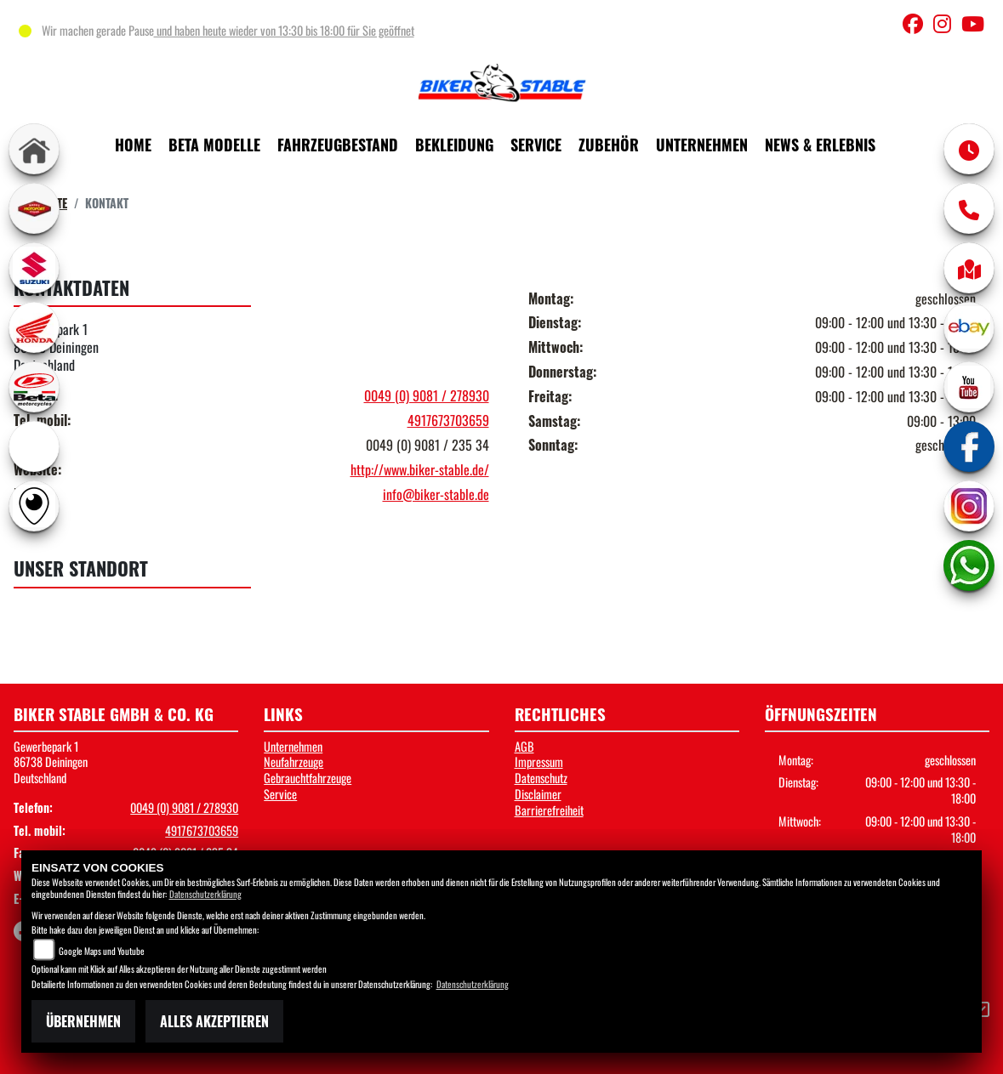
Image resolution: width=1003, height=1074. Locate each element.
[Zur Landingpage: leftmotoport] (34, 208)
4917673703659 (448, 420)
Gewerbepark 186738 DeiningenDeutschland (51, 762)
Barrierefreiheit (549, 810)
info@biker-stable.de (436, 494)
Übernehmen (83, 1021)
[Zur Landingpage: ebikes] (34, 446)
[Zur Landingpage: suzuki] (34, 267)
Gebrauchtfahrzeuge (307, 778)
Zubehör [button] (608, 145)
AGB (524, 746)
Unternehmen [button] (702, 145)
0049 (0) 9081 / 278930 (426, 395)
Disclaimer (538, 794)
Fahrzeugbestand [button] (337, 145)
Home (133, 145)
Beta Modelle (214, 145)
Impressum (539, 761)
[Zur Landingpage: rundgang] (34, 505)
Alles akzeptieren (214, 1021)
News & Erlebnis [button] (820, 145)
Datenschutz (541, 778)
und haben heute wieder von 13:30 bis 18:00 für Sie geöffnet (284, 30)
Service (280, 794)
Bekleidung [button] (454, 145)
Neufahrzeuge (293, 761)
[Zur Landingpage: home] (34, 148)
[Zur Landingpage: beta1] (34, 386)
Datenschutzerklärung (205, 894)
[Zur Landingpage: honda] (34, 327)
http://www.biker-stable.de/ (419, 469)
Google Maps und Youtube (102, 951)
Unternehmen (293, 746)
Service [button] (535, 145)
